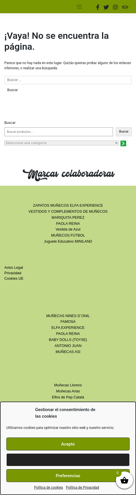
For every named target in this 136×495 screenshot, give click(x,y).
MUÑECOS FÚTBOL (68, 235)
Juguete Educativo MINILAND (68, 241)
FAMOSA (68, 322)
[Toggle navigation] (79, 7)
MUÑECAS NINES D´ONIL (68, 316)
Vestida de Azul (68, 229)
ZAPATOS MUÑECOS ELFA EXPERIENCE (68, 206)
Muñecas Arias (68, 391)
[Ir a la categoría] (123, 143)
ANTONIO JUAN (68, 346)
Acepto (68, 444)
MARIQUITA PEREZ (68, 218)
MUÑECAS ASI (68, 352)
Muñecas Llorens (68, 385)
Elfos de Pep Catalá (68, 397)
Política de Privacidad (82, 488)
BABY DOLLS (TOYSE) (68, 340)
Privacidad (12, 273)
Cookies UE (14, 279)
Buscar (10, 122)
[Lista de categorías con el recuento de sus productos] (61, 143)
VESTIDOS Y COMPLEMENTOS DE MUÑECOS (68, 212)
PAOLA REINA (68, 224)
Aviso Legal (13, 268)
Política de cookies (48, 488)
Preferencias (68, 475)
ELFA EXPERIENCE (68, 328)
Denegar (68, 460)
